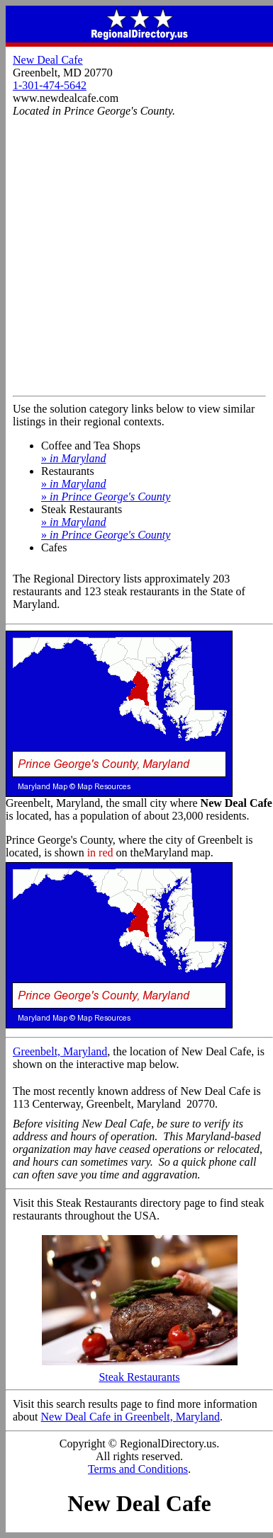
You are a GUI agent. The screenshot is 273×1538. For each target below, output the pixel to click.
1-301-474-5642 (50, 85)
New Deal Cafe (48, 60)
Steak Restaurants (140, 1372)
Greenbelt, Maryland (60, 1051)
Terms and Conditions (138, 1469)
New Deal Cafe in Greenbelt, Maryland (130, 1417)
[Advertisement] (133, 256)
